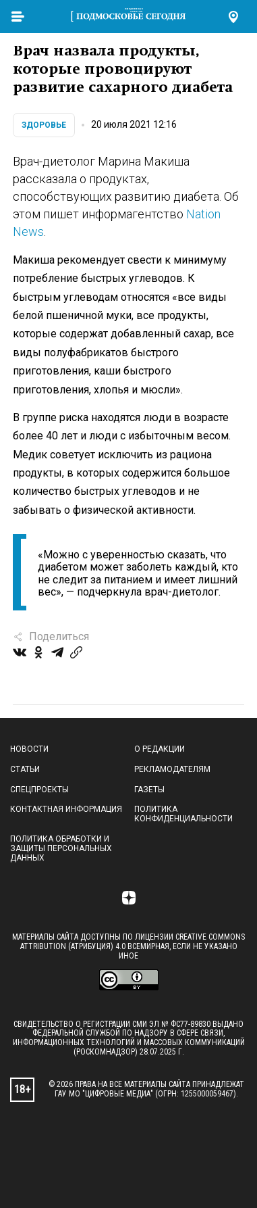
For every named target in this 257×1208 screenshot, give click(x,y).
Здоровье (44, 125)
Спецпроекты (39, 789)
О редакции (159, 749)
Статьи (25, 769)
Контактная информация (66, 809)
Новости (29, 749)
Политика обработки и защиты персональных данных (61, 848)
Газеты (149, 789)
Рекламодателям (172, 769)
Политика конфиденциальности (183, 813)
